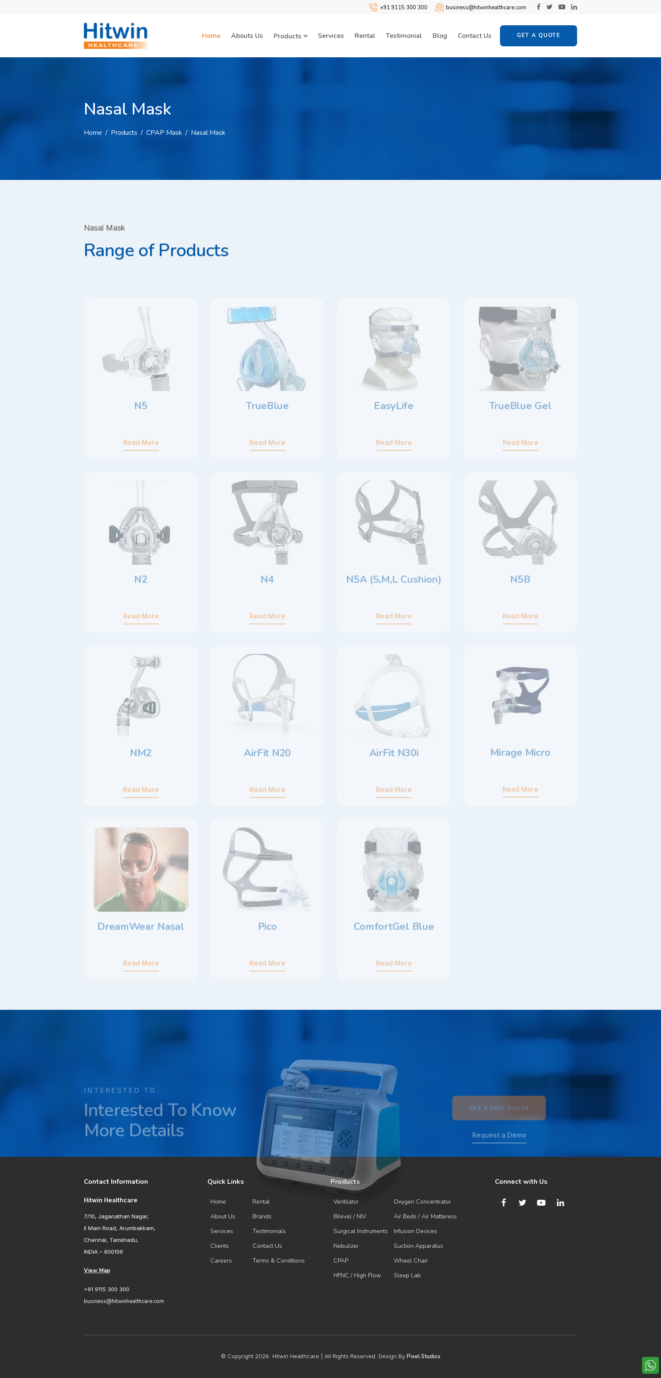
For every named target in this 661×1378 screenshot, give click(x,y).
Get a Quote (538, 35)
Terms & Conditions (279, 1261)
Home (211, 35)
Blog (440, 35)
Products (290, 36)
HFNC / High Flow (357, 1275)
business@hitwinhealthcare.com (486, 7)
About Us (222, 1216)
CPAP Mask (164, 132)
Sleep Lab (407, 1275)
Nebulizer (346, 1246)
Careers (221, 1261)
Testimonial (404, 35)
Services (331, 35)
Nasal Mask (208, 132)
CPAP (340, 1261)
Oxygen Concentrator (422, 1202)
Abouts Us (247, 35)
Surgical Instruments (360, 1231)
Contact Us (475, 35)
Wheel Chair (411, 1261)
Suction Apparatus (418, 1246)
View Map (97, 1270)
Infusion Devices (415, 1231)
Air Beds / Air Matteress (425, 1216)
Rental (365, 35)
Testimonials (269, 1231)
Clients (219, 1246)
